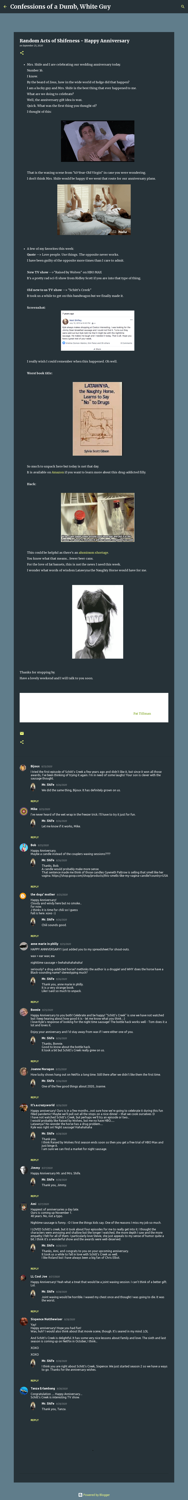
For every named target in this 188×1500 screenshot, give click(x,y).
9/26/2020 (61, 785)
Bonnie (35, 1009)
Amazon (58, 472)
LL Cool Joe (39, 1276)
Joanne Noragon (42, 1069)
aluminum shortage (93, 552)
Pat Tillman (142, 713)
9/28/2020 (61, 1133)
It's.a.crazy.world (43, 1105)
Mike (34, 809)
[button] (22, 53)
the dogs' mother (43, 894)
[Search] (116, 6)
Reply (35, 801)
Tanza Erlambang (43, 1388)
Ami (33, 1203)
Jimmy (35, 1167)
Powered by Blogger (94, 1495)
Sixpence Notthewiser (46, 1319)
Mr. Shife (48, 784)
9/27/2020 (46, 1168)
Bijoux (35, 766)
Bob (33, 845)
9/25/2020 (46, 766)
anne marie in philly (44, 943)
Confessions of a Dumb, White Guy (60, 6)
